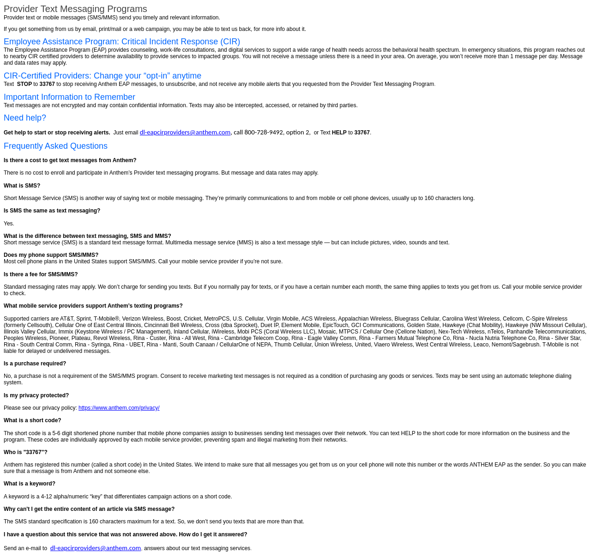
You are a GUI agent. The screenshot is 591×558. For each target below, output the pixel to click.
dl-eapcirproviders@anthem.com (185, 132)
